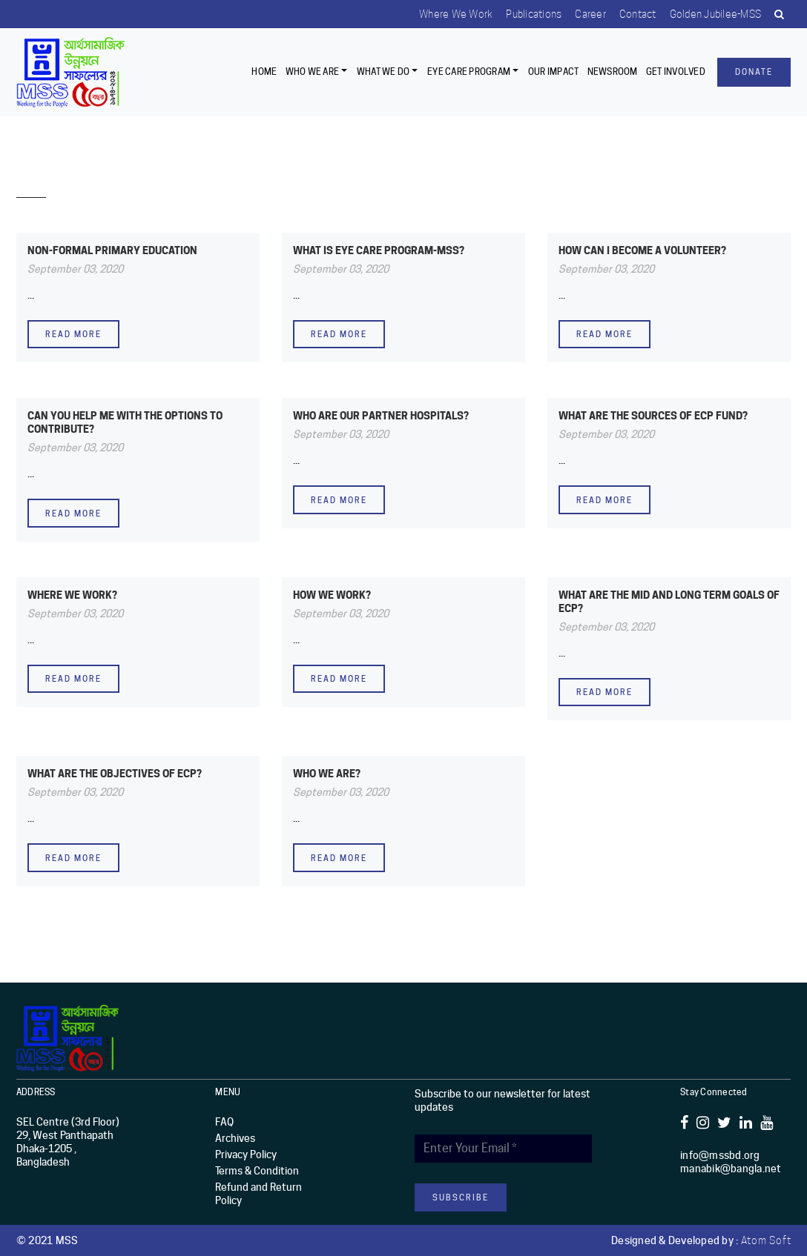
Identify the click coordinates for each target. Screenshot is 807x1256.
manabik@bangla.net (731, 1168)
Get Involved (675, 71)
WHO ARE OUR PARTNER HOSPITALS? (381, 415)
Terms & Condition (257, 1171)
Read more (73, 334)
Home (264, 71)
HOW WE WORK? (332, 594)
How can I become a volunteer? (642, 250)
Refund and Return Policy (258, 1193)
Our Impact (553, 71)
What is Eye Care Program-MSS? (378, 250)
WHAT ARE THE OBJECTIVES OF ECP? (114, 773)
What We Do (383, 71)
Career (585, 14)
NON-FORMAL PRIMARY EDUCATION (112, 250)
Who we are (313, 71)
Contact (634, 14)
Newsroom (612, 71)
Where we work (447, 14)
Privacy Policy (246, 1154)
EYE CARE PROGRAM (468, 71)
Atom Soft (766, 1240)
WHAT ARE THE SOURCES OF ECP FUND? (653, 415)
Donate (754, 72)
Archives (235, 1138)
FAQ (224, 1122)
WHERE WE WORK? (72, 594)
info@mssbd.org (720, 1155)
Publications (527, 14)
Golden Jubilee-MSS (714, 14)
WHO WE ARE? (326, 773)
